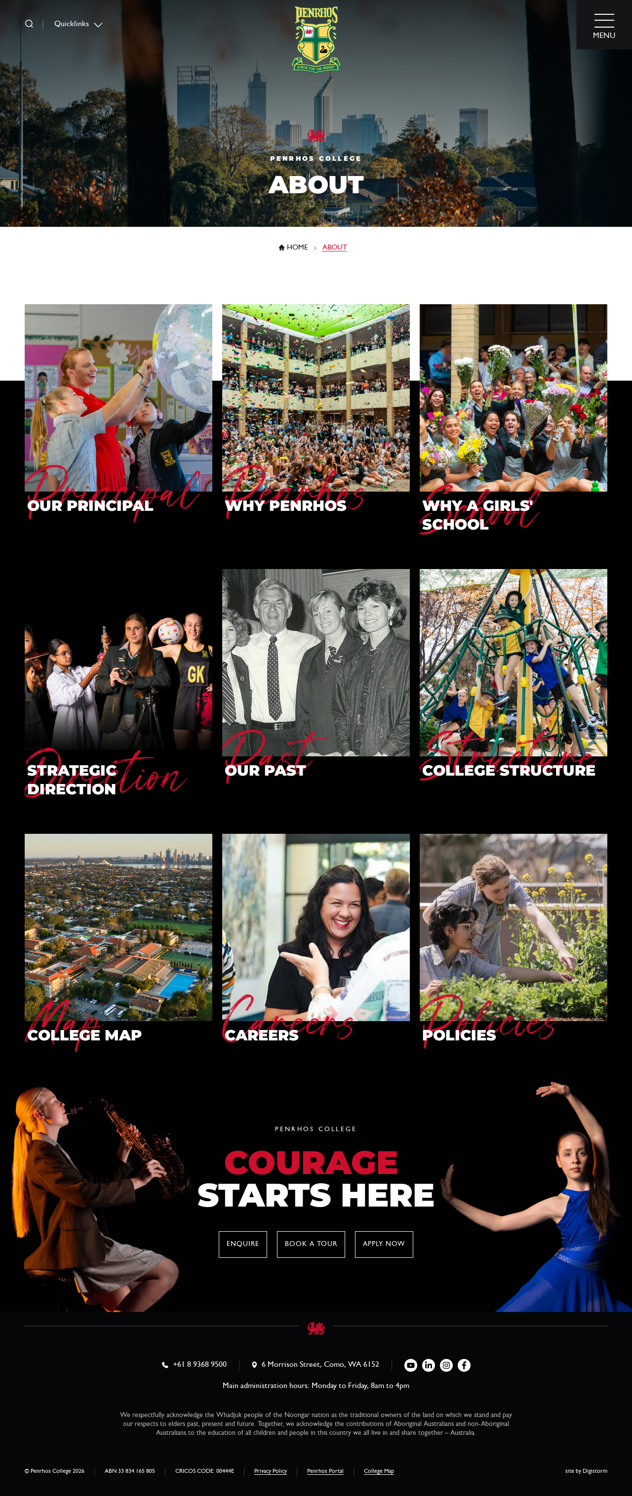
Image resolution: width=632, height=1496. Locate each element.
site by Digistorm (586, 1472)
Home (297, 248)
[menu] (604, 25)
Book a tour (311, 1244)
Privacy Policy (270, 1472)
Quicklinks (71, 25)
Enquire (243, 1244)
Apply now (384, 1244)
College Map (379, 1472)
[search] (29, 25)
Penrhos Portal (325, 1472)
